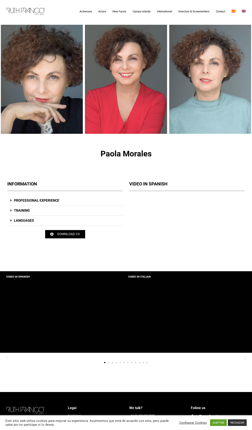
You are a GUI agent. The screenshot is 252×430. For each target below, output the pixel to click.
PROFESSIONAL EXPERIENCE (36, 200)
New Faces (119, 11)
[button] (65, 201)
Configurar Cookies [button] (193, 423)
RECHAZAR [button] (237, 422)
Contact (220, 11)
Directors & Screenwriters (193, 11)
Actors (102, 11)
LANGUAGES (24, 221)
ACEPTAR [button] (218, 422)
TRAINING (22, 210)
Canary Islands (142, 11)
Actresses (86, 11)
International (164, 11)
